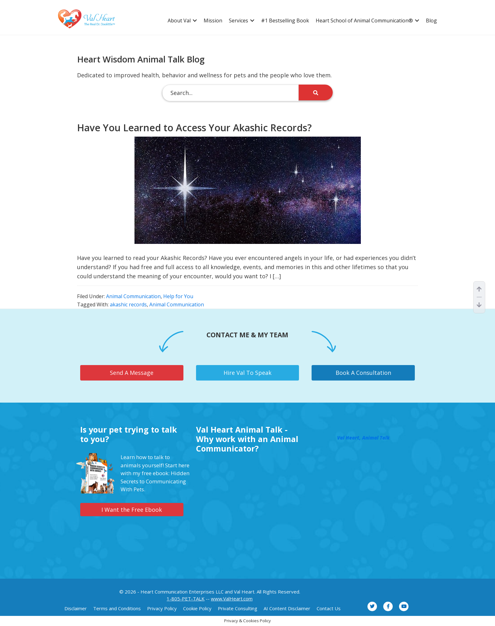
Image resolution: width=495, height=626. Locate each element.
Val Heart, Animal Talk (363, 437)
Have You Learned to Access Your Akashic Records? (194, 127)
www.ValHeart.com (232, 598)
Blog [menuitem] (431, 20)
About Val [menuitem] (179, 20)
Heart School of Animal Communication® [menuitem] (364, 20)
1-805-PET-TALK (186, 598)
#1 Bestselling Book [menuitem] (285, 20)
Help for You (178, 296)
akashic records (128, 304)
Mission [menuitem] (213, 20)
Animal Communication (133, 296)
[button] (195, 20)
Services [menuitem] (238, 20)
